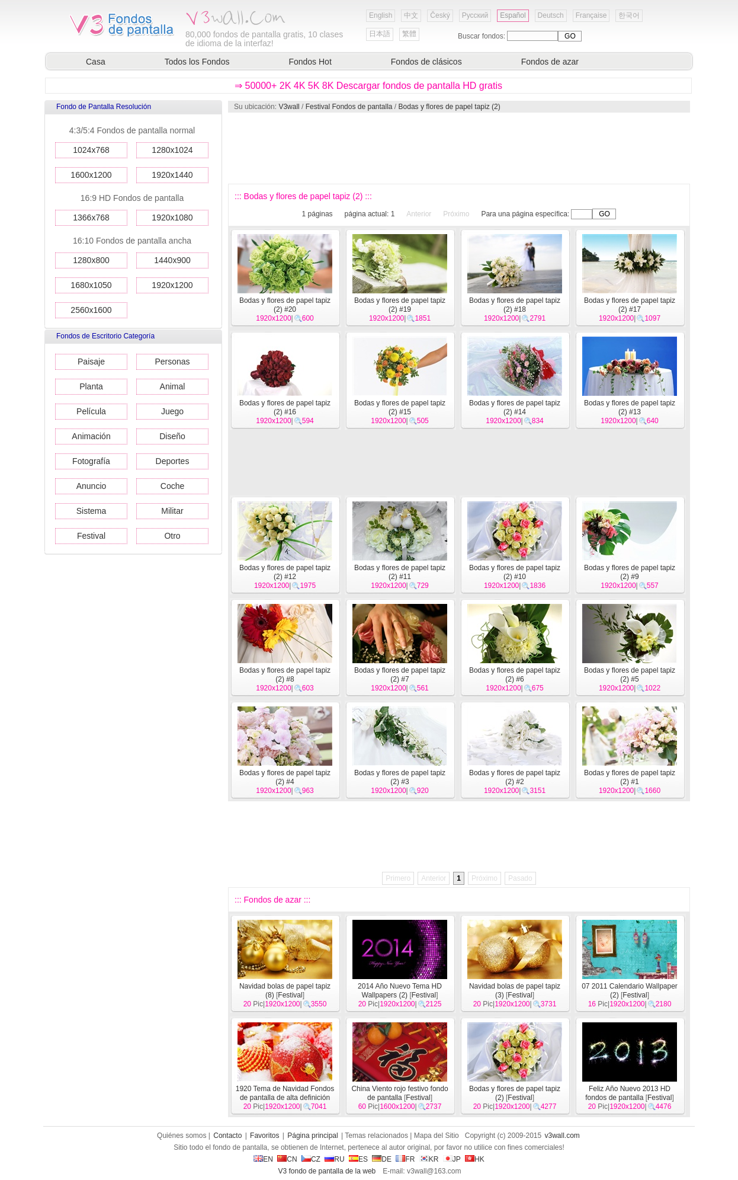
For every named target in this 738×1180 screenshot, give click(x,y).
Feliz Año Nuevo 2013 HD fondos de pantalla (627, 1093)
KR (429, 1159)
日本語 (379, 34)
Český (440, 15)
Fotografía (91, 461)
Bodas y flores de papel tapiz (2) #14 (514, 407)
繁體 (409, 34)
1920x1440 (172, 175)
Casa (95, 61)
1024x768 (91, 150)
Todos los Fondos (197, 61)
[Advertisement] (458, 148)
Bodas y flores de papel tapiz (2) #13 (629, 407)
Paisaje (91, 361)
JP (452, 1159)
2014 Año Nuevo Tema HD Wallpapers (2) (400, 990)
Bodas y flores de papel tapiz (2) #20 (285, 305)
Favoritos (264, 1135)
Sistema (91, 511)
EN (263, 1159)
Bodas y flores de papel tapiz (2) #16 (285, 407)
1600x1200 (90, 175)
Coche (172, 486)
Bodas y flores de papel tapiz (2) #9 (629, 572)
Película (91, 411)
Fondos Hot (309, 61)
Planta (91, 386)
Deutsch (551, 15)
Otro (172, 536)
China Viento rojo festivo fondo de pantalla (399, 1093)
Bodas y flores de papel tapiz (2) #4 (285, 777)
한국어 (629, 15)
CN (287, 1159)
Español (512, 15)
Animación (91, 436)
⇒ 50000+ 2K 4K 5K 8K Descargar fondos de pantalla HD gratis (368, 86)
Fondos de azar (550, 61)
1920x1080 (172, 217)
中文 (411, 15)
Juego (172, 411)
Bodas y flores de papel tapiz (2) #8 (285, 674)
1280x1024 (172, 150)
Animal (172, 386)
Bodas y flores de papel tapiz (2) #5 (629, 674)
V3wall (288, 107)
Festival (91, 536)
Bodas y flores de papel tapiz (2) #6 (514, 674)
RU (334, 1159)
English (380, 15)
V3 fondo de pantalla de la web (327, 1171)
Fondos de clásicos (426, 61)
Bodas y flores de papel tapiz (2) (449, 107)
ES (358, 1159)
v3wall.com (562, 1135)
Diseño (172, 436)
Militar (172, 511)
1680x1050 (90, 285)
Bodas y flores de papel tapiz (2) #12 (285, 572)
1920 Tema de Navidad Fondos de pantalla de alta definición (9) (285, 1098)
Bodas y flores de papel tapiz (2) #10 (514, 572)
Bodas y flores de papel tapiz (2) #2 (514, 777)
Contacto (227, 1135)
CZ (310, 1159)
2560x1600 (90, 310)
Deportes (173, 461)
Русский (475, 15)
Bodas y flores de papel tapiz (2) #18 (514, 305)
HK (474, 1159)
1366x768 (91, 217)
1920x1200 (172, 285)
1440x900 (172, 260)
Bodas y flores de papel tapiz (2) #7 (399, 674)
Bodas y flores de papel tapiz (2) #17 (629, 305)
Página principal (312, 1135)
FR (405, 1159)
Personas (172, 361)
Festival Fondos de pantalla (349, 107)
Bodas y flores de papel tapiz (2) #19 (399, 305)
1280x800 (91, 260)
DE (382, 1159)
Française (591, 15)
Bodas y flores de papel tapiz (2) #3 (399, 777)
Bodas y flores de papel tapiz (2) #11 (399, 572)
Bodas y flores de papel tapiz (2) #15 (399, 407)
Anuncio (91, 486)
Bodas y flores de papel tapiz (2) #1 (629, 777)
